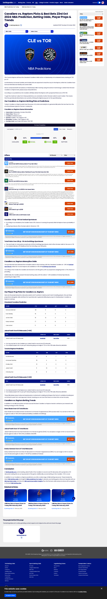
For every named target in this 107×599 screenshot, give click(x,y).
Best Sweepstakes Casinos (84, 565)
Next (74, 498)
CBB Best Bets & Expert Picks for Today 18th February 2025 (15, 504)
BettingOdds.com (11, 472)
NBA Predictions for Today (11, 7)
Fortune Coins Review (82, 573)
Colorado (56, 571)
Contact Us (7, 569)
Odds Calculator (69, 2)
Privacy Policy (7, 575)
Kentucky (56, 569)
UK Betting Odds (8, 571)
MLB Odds (31, 577)
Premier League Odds (33, 575)
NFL (33, 2)
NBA (36, 2)
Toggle (99, 3)
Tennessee (56, 575)
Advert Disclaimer (99, 11)
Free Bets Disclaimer (9, 579)
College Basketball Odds (34, 571)
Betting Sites (21, 2)
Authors (6, 567)
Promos (29, 2)
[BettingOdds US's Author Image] (22, 531)
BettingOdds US (15, 25)
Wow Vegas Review (82, 569)
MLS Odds (31, 573)
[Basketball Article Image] (15, 495)
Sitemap (6, 580)
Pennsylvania (57, 565)
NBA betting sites (16, 483)
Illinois (55, 567)
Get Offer (56, 338)
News (61, 2)
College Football (43, 2)
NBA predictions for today (34, 479)
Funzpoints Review (82, 571)
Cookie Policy (7, 577)
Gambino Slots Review (83, 567)
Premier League (53, 2)
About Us (7, 565)
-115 (25, 142)
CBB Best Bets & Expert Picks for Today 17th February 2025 (38, 504)
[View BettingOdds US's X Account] (21, 25)
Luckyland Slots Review (83, 575)
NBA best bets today (10, 481)
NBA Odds (31, 569)
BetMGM (42, 338)
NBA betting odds (13, 479)
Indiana (55, 573)
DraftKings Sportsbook (49, 266)
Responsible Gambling (9, 573)
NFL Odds (31, 565)
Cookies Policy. (82, 592)
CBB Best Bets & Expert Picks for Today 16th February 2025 (62, 504)
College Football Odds (34, 567)
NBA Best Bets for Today (29, 7)
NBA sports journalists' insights (34, 481)
